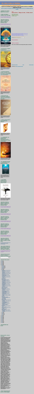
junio (2, 269)
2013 (2, 319)
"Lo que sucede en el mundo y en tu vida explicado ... (6, 280)
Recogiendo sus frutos (4, 308)
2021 (2, 264)
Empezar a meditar (4, 299)
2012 (2, 320)
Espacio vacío (3, 296)
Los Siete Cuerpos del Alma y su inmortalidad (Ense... (5, 302)
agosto (3, 268)
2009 (2, 322)
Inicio (23, 64)
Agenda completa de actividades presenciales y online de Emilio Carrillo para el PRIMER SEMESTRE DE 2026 (17, 9)
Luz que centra (3, 278)
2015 (2, 318)
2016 (2, 317)
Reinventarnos (3, 305)
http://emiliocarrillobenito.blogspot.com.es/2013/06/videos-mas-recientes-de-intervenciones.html (5, 243)
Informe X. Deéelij (4, 298)
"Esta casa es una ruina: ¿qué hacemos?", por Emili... (5, 304)
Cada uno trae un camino (4, 287)
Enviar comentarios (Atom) (19, 66)
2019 (2, 315)
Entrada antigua (31, 64)
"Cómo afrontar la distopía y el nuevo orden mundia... (6, 297)
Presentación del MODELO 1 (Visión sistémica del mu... (6, 292)
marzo (2, 313)
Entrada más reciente (14, 64)
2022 (2, 263)
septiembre (3, 267)
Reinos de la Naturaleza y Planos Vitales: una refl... (5, 274)
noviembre (3, 266)
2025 (2, 261)
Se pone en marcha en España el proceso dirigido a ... (5, 291)
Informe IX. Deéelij (4, 309)
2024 (2, 262)
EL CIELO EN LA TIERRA (11, 3)
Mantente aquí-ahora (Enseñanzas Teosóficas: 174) (5, 293)
